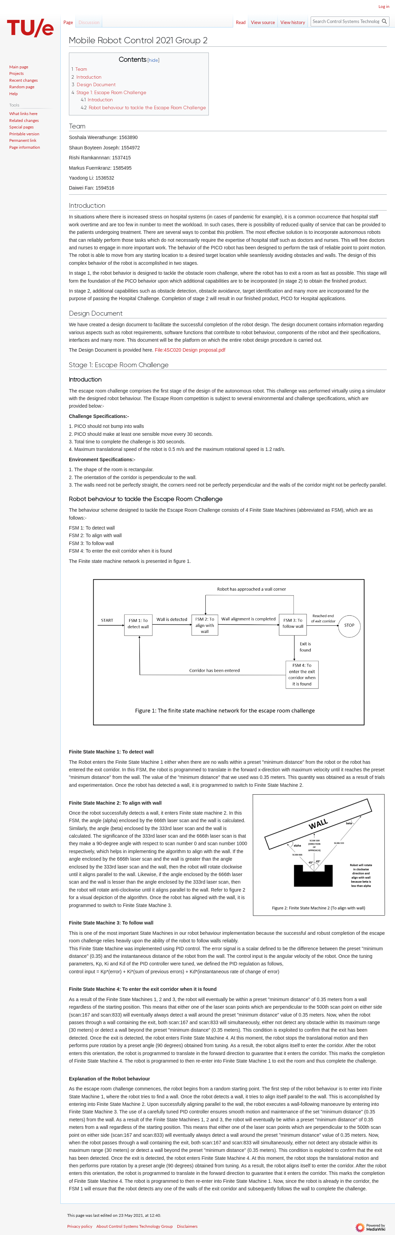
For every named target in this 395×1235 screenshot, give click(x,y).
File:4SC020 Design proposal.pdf (190, 350)
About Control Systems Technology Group (134, 1226)
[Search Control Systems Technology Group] (350, 21)
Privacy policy (79, 1226)
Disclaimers (187, 1226)
